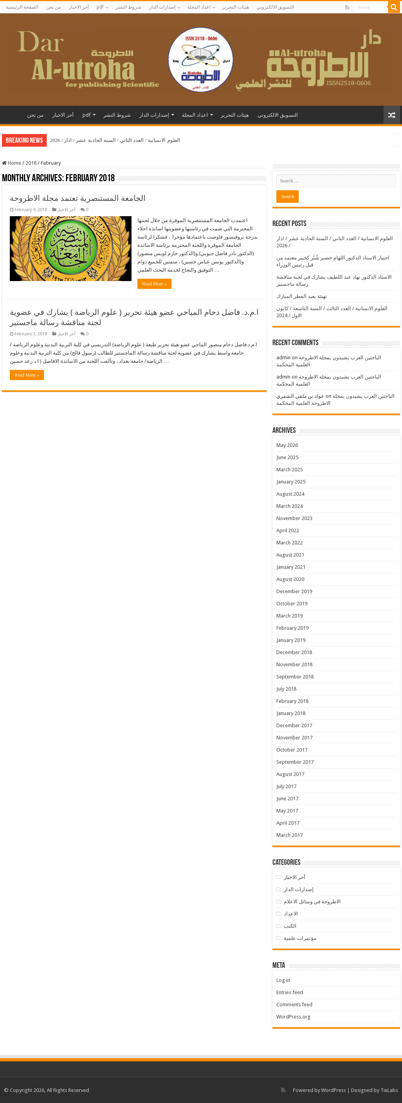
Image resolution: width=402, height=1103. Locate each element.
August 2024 (290, 494)
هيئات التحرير (235, 7)
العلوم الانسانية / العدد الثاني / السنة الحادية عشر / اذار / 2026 (115, 140)
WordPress (333, 1090)
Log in (283, 980)
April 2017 (287, 823)
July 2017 (286, 786)
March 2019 (289, 616)
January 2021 (290, 567)
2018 (31, 163)
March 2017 (289, 835)
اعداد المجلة (198, 7)
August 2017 (290, 774)
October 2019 (291, 604)
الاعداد (291, 914)
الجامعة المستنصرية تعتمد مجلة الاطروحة (78, 198)
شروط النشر (128, 7)
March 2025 (289, 469)
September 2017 (295, 762)
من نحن (53, 7)
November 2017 (294, 738)
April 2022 (287, 530)
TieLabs (389, 1090)
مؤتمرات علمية (300, 938)
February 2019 (292, 628)
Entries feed (289, 992)
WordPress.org (293, 1017)
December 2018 (294, 652)
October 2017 (291, 750)
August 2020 (290, 579)
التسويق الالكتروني (275, 7)
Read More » (154, 284)
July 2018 (286, 689)
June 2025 (287, 457)
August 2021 (290, 555)
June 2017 (287, 799)
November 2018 (294, 664)
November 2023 (294, 518)
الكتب (290, 926)
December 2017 (294, 725)
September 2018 (295, 677)
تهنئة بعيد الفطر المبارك (301, 296)
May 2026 (287, 445)
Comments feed (294, 1004)
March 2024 (289, 506)
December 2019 (294, 591)
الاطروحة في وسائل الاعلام (312, 901)
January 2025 (290, 482)
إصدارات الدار (162, 7)
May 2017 (287, 811)
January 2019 (290, 640)
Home (11, 163)
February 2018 (292, 701)
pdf (100, 7)
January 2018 (290, 713)
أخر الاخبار (79, 7)
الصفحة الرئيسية (22, 7)
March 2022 (289, 543)
